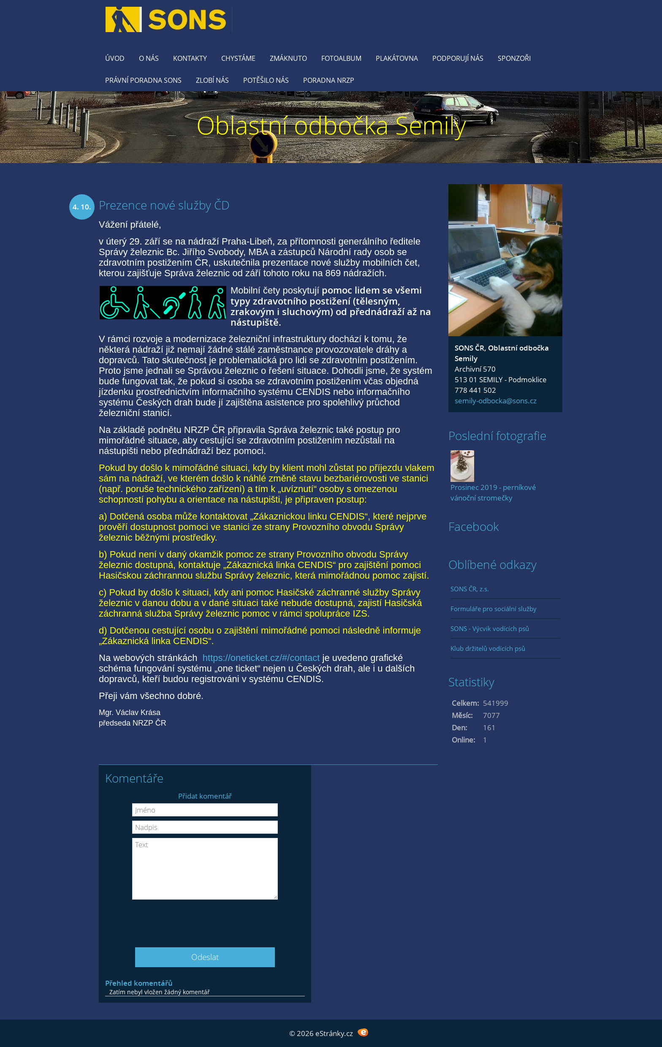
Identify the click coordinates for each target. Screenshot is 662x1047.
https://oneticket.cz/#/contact (261, 658)
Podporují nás (457, 58)
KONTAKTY (190, 58)
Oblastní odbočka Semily (331, 124)
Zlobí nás (212, 80)
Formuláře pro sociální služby (493, 608)
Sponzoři (514, 58)
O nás (149, 58)
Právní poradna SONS (143, 80)
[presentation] (205, 920)
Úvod (115, 58)
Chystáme (238, 58)
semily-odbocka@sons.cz (496, 400)
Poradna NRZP (328, 80)
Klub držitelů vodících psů (487, 648)
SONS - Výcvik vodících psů (489, 628)
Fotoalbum (341, 58)
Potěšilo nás (266, 80)
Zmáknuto (288, 58)
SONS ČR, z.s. (469, 589)
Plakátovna (397, 58)
